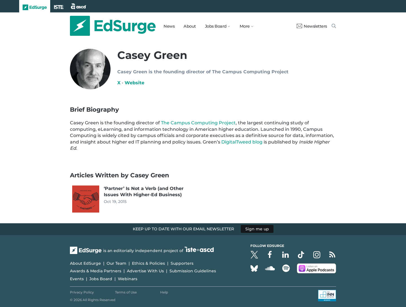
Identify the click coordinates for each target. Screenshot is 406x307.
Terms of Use (126, 292)
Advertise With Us (145, 270)
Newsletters (312, 26)
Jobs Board (100, 278)
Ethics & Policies (148, 263)
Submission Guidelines (192, 270)
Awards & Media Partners (95, 270)
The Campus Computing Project (198, 122)
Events (77, 278)
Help (164, 292)
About (190, 26)
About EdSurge (85, 263)
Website (134, 82)
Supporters (182, 263)
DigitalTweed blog (241, 142)
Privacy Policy (82, 292)
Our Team (116, 263)
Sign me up (257, 228)
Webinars (127, 278)
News (169, 26)
